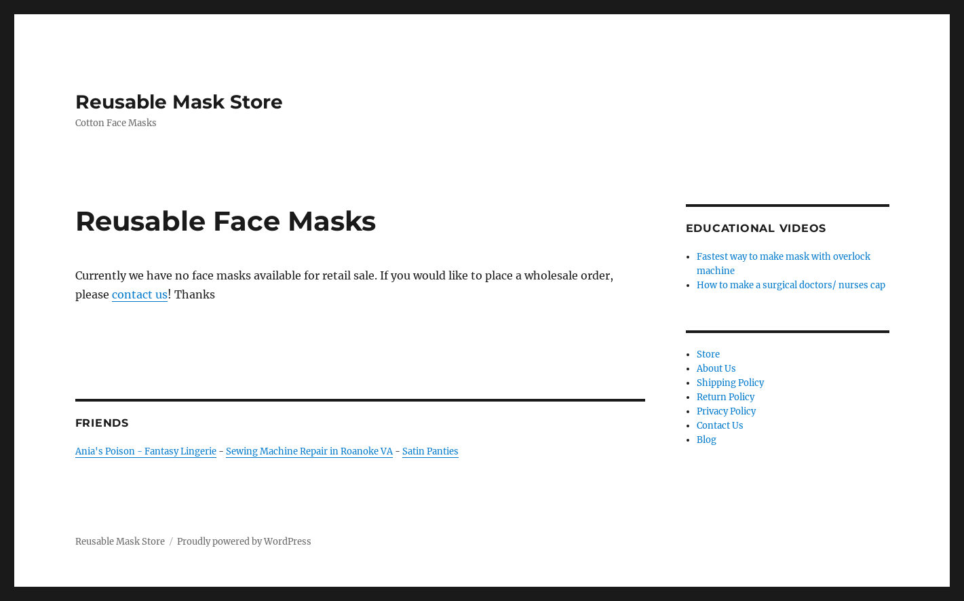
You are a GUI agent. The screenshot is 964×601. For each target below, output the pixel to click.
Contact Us (720, 425)
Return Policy (725, 397)
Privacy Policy (726, 411)
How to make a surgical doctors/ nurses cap (791, 285)
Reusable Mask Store (179, 101)
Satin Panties (430, 451)
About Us (716, 368)
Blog (706, 440)
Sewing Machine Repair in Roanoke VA (309, 451)
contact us (140, 294)
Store (708, 354)
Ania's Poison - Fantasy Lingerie (145, 451)
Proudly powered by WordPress (244, 541)
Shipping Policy (730, 383)
